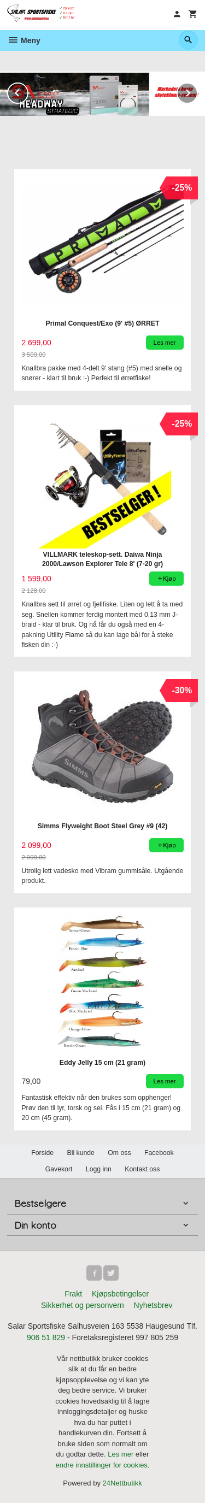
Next (197, 91)
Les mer (122, 1454)
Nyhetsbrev (153, 1305)
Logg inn (99, 1169)
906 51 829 (46, 1337)
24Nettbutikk (122, 1483)
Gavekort (59, 1169)
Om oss (119, 1153)
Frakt (73, 1293)
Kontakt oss (142, 1169)
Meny (23, 40)
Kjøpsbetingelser (120, 1293)
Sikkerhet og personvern (82, 1305)
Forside (42, 1153)
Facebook (159, 1153)
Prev (27, 91)
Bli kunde (81, 1153)
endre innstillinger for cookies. (103, 1465)
